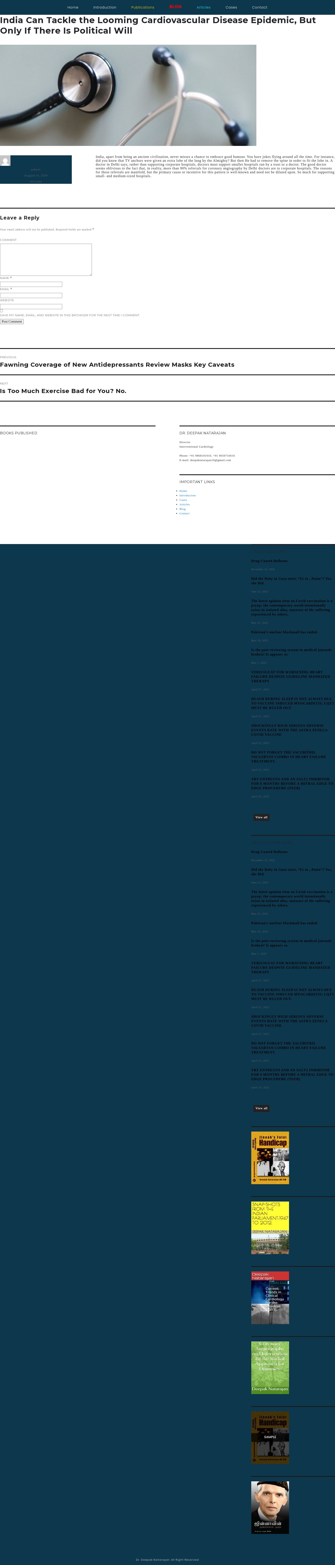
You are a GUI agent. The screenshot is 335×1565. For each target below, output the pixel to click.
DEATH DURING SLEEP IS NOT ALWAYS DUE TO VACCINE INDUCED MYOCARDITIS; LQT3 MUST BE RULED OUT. (292, 703)
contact (259, 7)
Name (6, 278)
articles (204, 7)
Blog (182, 508)
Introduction (104, 7)
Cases (183, 499)
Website (7, 300)
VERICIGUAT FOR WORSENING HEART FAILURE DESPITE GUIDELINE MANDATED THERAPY (290, 676)
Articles (36, 181)
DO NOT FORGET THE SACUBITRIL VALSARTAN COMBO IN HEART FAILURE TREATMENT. (288, 757)
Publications (142, 7)
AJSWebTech (276, 1560)
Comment (8, 240)
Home (73, 7)
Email (6, 289)
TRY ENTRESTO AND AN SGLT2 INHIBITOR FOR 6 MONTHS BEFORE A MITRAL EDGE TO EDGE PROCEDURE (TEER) (292, 783)
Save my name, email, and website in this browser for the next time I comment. (70, 315)
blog (175, 7)
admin (36, 169)
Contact (184, 513)
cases (231, 7)
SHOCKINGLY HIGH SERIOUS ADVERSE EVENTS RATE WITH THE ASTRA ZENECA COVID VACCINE (289, 730)
